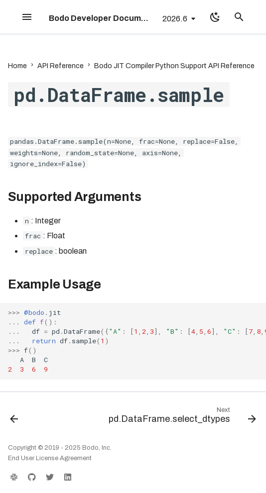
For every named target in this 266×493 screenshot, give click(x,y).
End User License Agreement (50, 458)
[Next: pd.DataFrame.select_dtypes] (181, 417)
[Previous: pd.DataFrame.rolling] (14, 417)
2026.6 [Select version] (174, 18)
